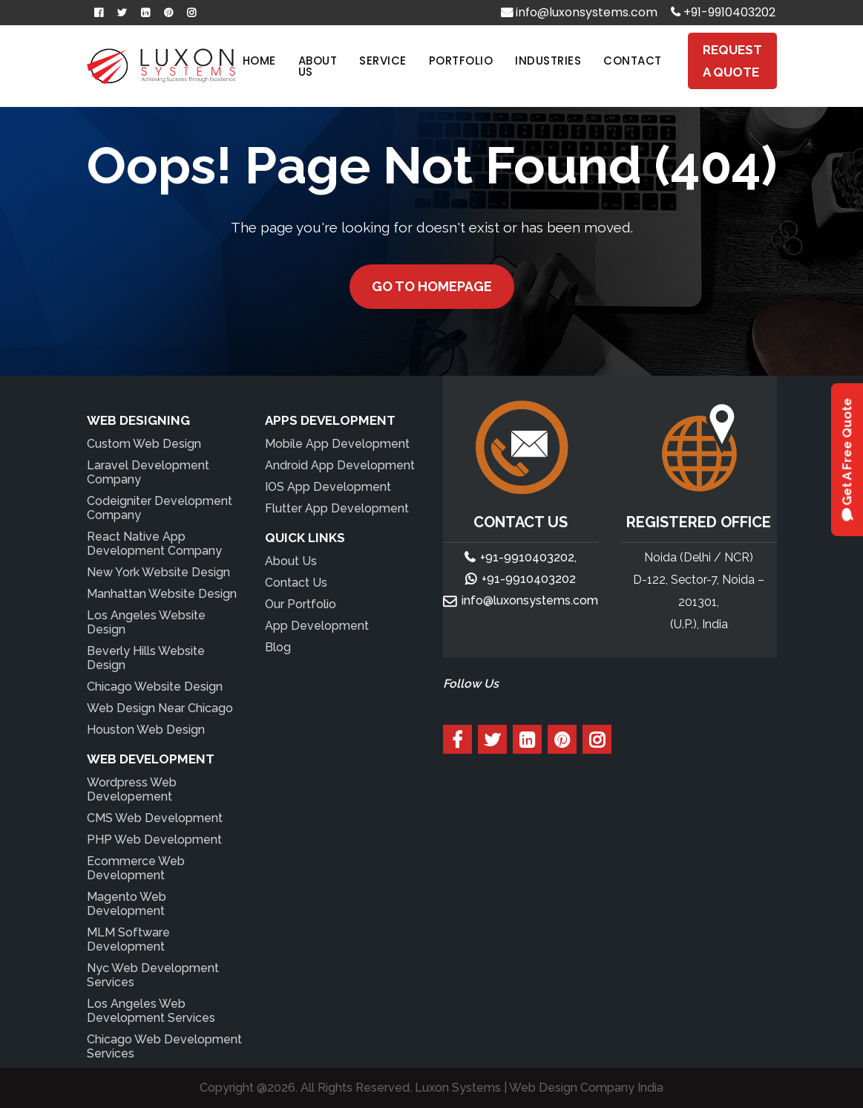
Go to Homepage (432, 286)
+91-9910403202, (528, 557)
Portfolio (461, 60)
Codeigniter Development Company (159, 508)
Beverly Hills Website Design (146, 658)
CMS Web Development (155, 818)
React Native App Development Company (154, 543)
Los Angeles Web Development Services (151, 1011)
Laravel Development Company (148, 472)
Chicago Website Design (155, 687)
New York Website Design (158, 572)
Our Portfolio (300, 604)
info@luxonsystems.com (579, 12)
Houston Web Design (146, 730)
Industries (548, 60)
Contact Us (296, 583)
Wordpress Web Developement (132, 789)
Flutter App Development (337, 508)
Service (383, 60)
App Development (317, 626)
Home (259, 60)
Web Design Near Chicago (160, 708)
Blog (278, 647)
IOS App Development (328, 487)
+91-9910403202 (723, 12)
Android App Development (340, 465)
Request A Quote (732, 60)
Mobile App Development (337, 444)
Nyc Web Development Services (153, 975)
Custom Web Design (144, 444)
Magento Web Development (126, 904)
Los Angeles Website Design (146, 622)
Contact (632, 60)
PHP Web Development (154, 839)
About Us (318, 66)
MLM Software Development (128, 939)
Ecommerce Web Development (136, 868)
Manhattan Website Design (162, 594)
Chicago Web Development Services (164, 1046)
